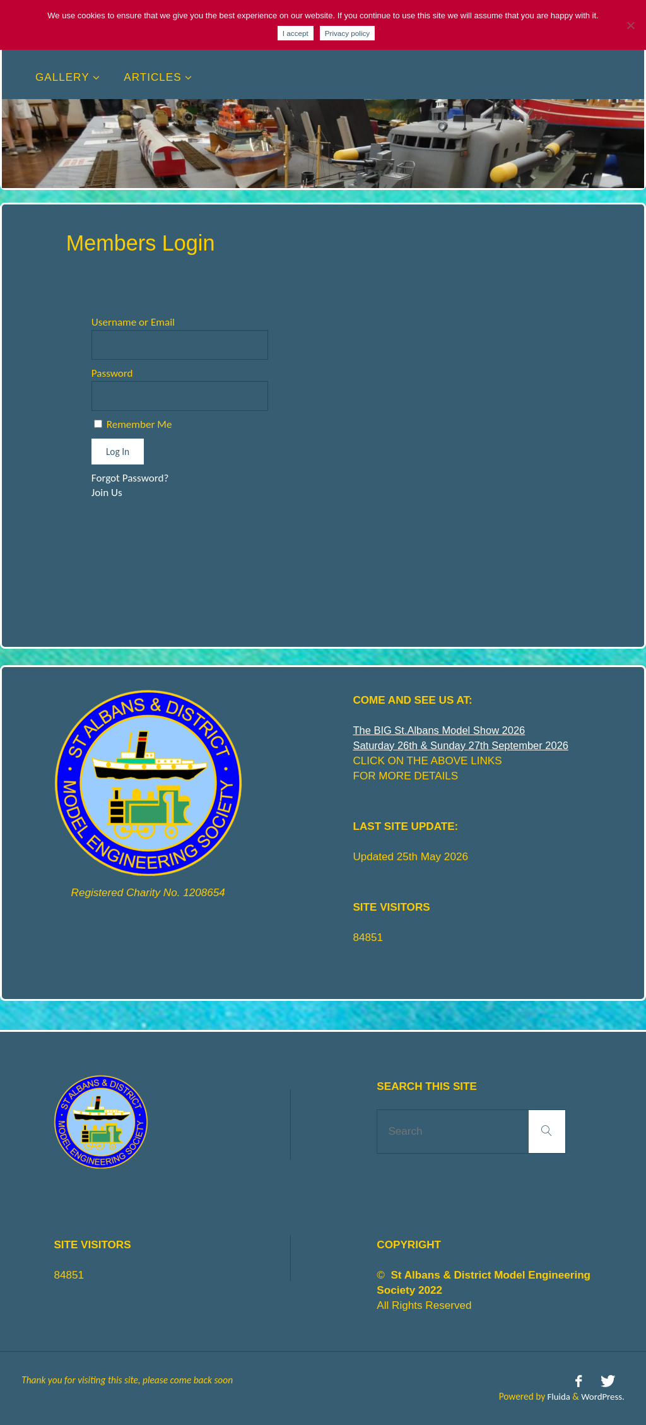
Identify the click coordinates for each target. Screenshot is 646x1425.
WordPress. (602, 1395)
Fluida (555, 1395)
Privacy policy (347, 33)
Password (112, 373)
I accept (295, 33)
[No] (630, 25)
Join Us (106, 492)
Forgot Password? (130, 478)
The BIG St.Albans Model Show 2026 (442, 730)
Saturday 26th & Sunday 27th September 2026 (464, 746)
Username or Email (133, 322)
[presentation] (187, 539)
